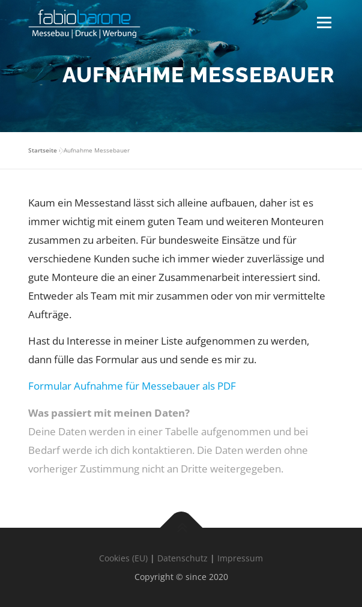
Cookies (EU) (123, 558)
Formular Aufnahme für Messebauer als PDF (132, 386)
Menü (323, 22)
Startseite (42, 150)
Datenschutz (182, 558)
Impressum (240, 558)
